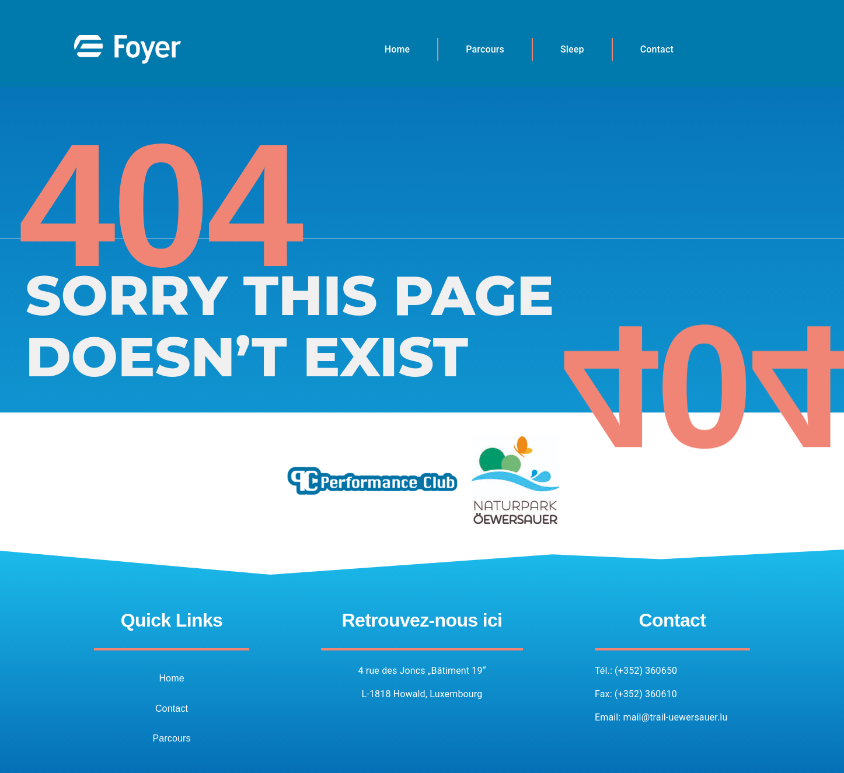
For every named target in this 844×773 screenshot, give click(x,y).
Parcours (485, 49)
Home (397, 49)
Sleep (572, 49)
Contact (657, 49)
